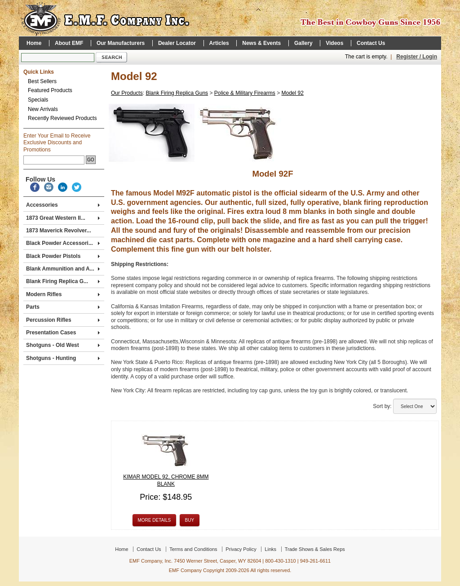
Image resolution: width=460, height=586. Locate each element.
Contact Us (371, 43)
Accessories (63, 205)
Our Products (127, 93)
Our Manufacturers (121, 43)
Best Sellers (42, 81)
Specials (38, 100)
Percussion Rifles (63, 320)
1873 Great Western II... (63, 218)
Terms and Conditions (193, 549)
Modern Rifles (63, 294)
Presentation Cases (63, 332)
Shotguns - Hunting (63, 358)
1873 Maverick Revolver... (58, 230)
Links (270, 549)
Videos (334, 43)
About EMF (69, 43)
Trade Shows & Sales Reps (315, 549)
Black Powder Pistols (63, 256)
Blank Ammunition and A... (63, 269)
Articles (219, 43)
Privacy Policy (241, 549)
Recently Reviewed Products (62, 118)
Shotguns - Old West (63, 345)
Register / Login (416, 56)
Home (34, 43)
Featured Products (50, 90)
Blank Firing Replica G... (63, 281)
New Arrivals (43, 109)
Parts (63, 307)
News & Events (261, 43)
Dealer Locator (177, 43)
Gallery (303, 43)
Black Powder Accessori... (63, 243)
